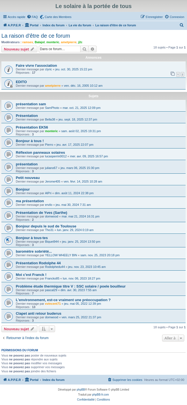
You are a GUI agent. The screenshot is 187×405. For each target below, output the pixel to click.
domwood (51, 216)
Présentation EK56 (32, 127)
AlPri (48, 193)
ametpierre (68, 42)
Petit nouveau (28, 178)
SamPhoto (52, 107)
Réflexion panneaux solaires (40, 152)
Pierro (49, 144)
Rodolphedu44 (55, 266)
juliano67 (51, 168)
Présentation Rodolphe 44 (38, 263)
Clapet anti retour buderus (38, 313)
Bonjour (23, 189)
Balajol (40, 42)
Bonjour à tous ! (30, 141)
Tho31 (49, 230)
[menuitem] (32, 17)
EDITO (21, 82)
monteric (52, 42)
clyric (48, 69)
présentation (27, 164)
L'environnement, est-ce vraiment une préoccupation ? (63, 300)
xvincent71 (53, 303)
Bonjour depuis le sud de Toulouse (46, 226)
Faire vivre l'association (36, 65)
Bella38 (50, 119)
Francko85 (52, 278)
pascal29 (51, 290)
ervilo (48, 204)
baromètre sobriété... (34, 251)
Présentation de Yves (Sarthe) (41, 213)
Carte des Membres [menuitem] (58, 17)
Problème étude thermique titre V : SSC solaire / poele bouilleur (71, 286)
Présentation (27, 116)
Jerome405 (52, 181)
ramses (27, 42)
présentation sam (31, 104)
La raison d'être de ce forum (35, 36)
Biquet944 (52, 241)
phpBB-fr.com (100, 394)
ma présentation (30, 201)
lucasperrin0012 (56, 156)
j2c (80, 42)
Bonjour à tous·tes (32, 238)
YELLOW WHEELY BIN (61, 255)
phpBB (81, 389)
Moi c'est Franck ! (31, 275)
